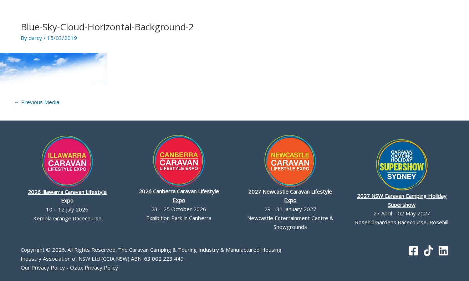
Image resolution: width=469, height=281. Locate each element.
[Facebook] (413, 250)
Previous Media (36, 102)
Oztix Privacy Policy (94, 267)
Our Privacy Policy (43, 267)
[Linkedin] (443, 250)
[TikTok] (428, 250)
